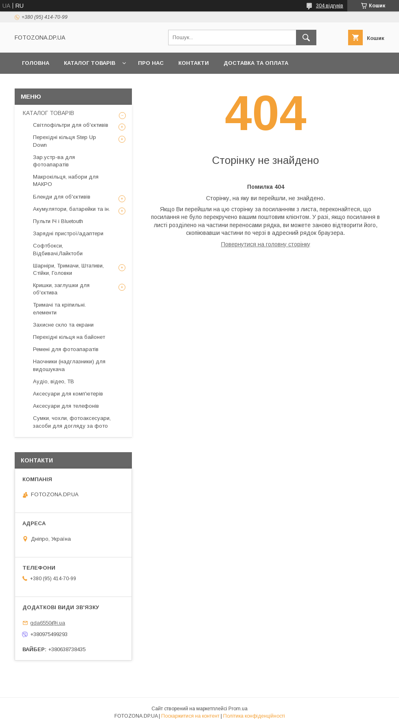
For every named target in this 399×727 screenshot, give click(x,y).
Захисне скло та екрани (63, 325)
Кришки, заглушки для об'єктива (61, 289)
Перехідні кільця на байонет (69, 337)
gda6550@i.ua (47, 623)
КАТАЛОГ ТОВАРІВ (89, 63)
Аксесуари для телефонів (66, 406)
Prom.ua (238, 709)
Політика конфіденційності (254, 716)
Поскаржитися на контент (190, 716)
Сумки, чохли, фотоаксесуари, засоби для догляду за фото (72, 422)
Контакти (193, 63)
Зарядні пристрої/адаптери (68, 233)
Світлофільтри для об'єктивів (70, 125)
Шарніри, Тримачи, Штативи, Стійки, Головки (68, 269)
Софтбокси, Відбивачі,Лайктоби (58, 249)
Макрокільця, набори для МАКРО (66, 180)
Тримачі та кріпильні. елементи (59, 308)
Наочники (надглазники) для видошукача (69, 365)
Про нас (151, 63)
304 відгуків (329, 6)
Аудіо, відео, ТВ (53, 381)
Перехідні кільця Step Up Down (64, 141)
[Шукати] (306, 37)
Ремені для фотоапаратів (66, 349)
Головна (35, 63)
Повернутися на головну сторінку (265, 244)
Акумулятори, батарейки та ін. (71, 209)
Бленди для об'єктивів (61, 197)
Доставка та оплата (256, 63)
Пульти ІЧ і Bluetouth (58, 221)
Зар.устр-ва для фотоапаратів (54, 161)
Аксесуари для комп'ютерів (68, 394)
